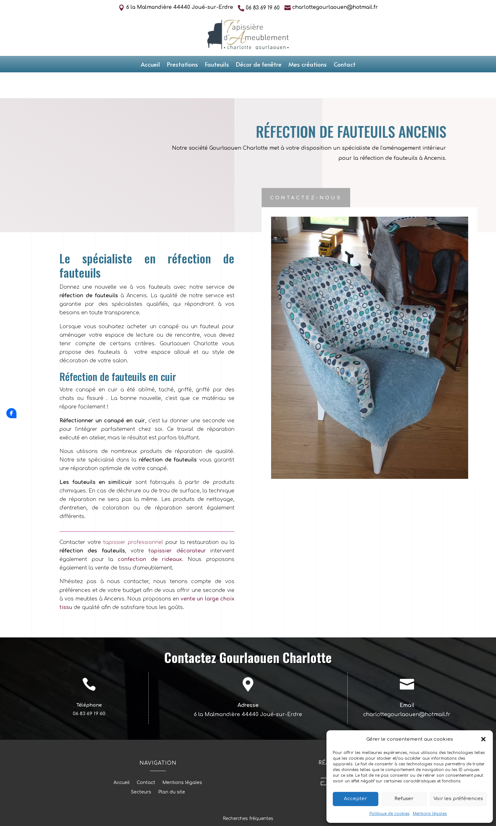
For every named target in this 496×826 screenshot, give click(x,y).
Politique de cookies (389, 813)
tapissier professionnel (132, 517)
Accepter (355, 798)
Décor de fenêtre (259, 65)
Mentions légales (430, 813)
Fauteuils (217, 65)
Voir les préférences (458, 798)
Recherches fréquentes (248, 793)
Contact (345, 65)
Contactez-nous (306, 173)
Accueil (150, 65)
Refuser (403, 798)
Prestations (182, 65)
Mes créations (307, 65)
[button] (483, 739)
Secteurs (141, 766)
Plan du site (171, 766)
